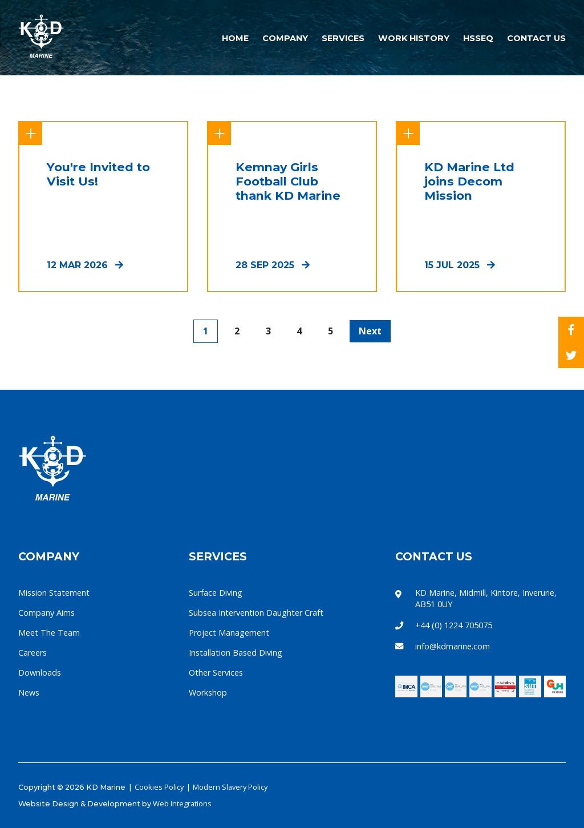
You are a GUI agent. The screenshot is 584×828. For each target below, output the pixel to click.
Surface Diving (215, 592)
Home (236, 38)
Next (370, 331)
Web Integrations (182, 803)
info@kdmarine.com (452, 646)
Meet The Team (49, 632)
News (28, 692)
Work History (415, 38)
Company (286, 38)
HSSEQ (479, 38)
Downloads (39, 672)
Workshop (208, 692)
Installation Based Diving (235, 652)
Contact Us (536, 38)
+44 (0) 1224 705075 (453, 625)
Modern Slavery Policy (230, 787)
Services (344, 38)
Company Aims (46, 612)
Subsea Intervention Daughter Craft (256, 612)
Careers (32, 652)
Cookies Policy (159, 787)
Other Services (216, 672)
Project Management (229, 632)
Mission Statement (54, 592)
